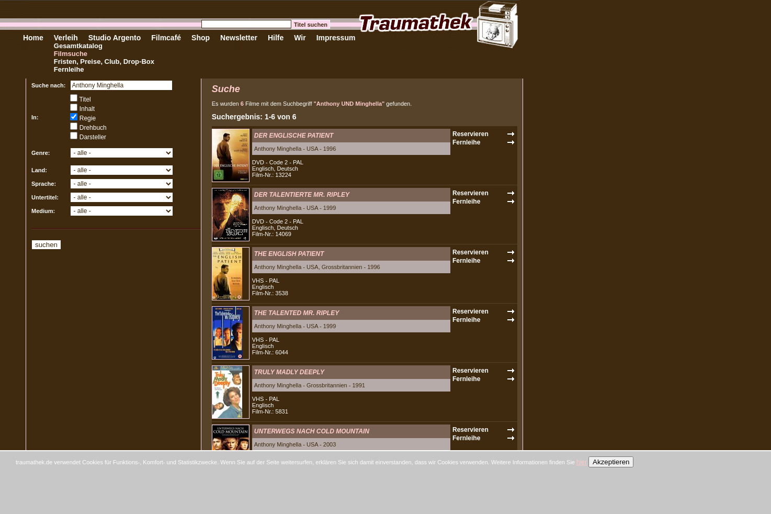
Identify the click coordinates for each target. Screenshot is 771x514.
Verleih (66, 37)
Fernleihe (69, 69)
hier (581, 462)
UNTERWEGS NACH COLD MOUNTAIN (311, 431)
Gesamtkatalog (78, 46)
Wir (299, 37)
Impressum (336, 37)
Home (33, 37)
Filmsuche (70, 54)
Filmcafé (166, 37)
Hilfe (276, 37)
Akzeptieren (611, 462)
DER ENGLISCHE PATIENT (294, 135)
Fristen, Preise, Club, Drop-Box (104, 61)
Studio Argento (114, 37)
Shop (200, 37)
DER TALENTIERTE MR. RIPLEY (301, 194)
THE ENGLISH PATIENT (289, 254)
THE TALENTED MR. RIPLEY (296, 313)
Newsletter (238, 37)
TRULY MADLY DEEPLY (289, 372)
